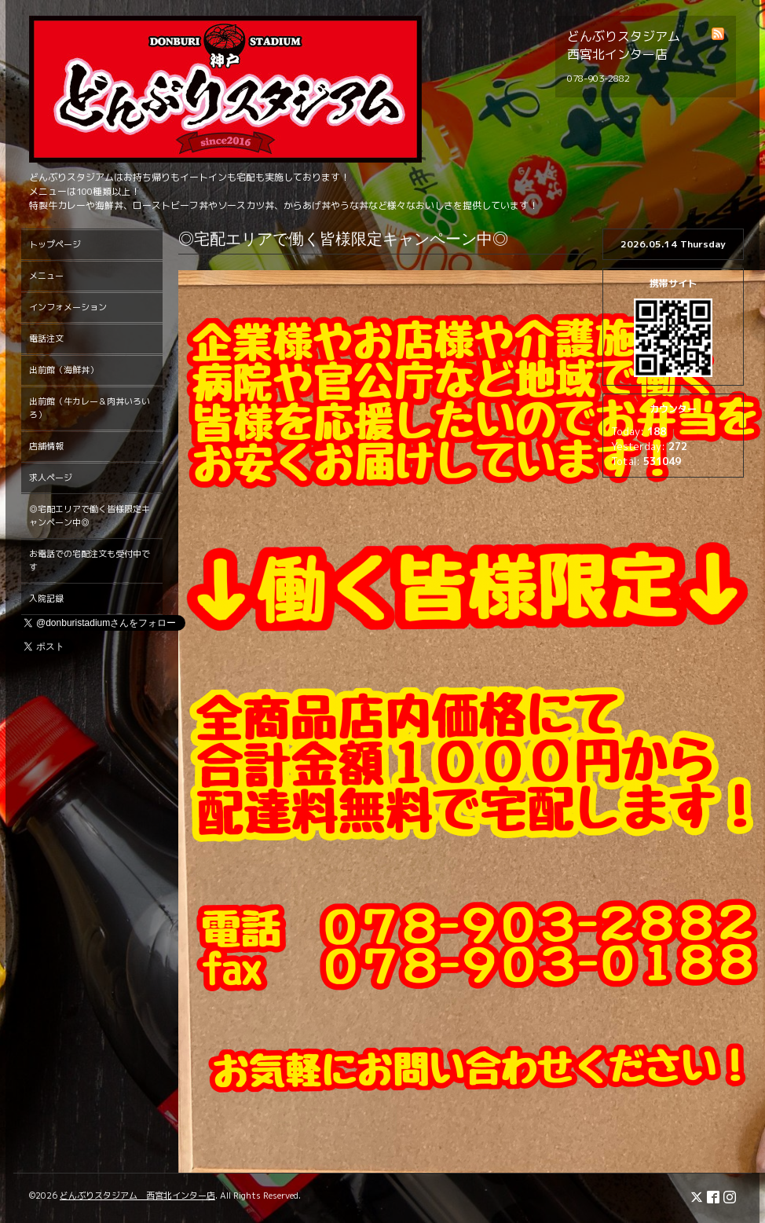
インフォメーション (68, 307)
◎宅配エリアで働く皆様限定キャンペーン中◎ (89, 516)
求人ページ (50, 477)
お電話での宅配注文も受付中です (89, 560)
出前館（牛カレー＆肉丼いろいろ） (89, 408)
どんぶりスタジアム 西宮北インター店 (137, 1195)
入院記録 (46, 598)
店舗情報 (46, 446)
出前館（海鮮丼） (63, 370)
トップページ (55, 244)
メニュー (46, 275)
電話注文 (46, 338)
